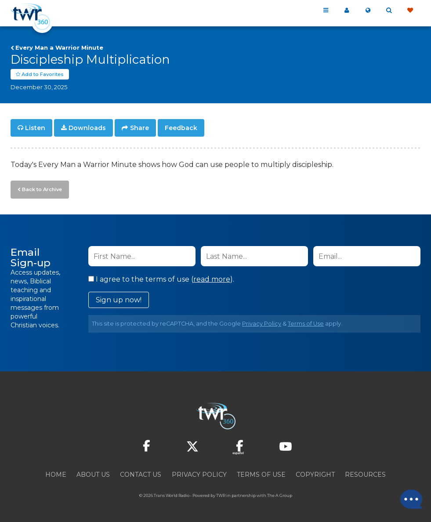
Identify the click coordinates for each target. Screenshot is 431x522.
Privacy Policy (261, 323)
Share (139, 128)
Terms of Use (306, 323)
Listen (35, 128)
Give (409, 10)
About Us (93, 474)
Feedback (181, 128)
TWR (220, 495)
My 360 (346, 10)
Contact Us (140, 474)
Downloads (87, 128)
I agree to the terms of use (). (161, 279)
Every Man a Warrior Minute (59, 47)
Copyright (315, 474)
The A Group (279, 495)
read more (211, 279)
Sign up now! (118, 300)
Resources (365, 474)
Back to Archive (42, 189)
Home (55, 474)
